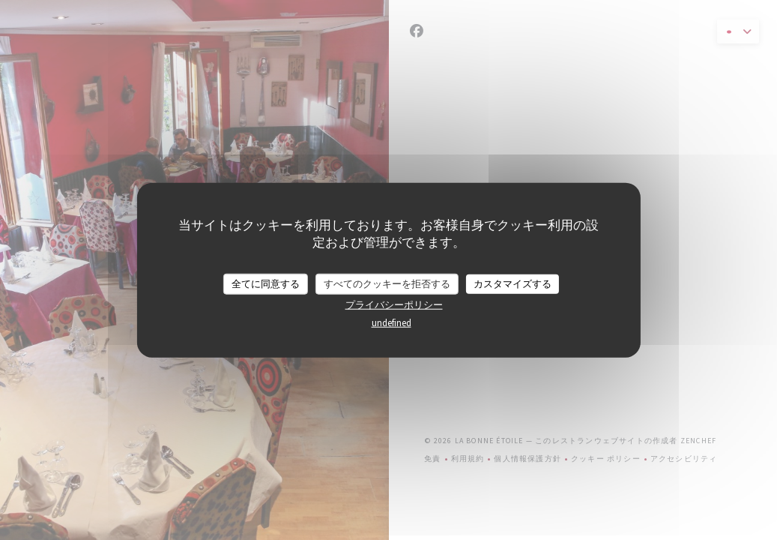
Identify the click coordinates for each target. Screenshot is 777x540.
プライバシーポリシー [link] (394, 304)
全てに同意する (266, 284)
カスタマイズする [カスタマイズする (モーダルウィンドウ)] (512, 284)
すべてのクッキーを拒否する (387, 284)
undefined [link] (391, 322)
